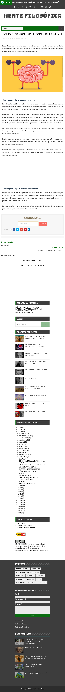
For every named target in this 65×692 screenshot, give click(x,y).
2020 (19, 431)
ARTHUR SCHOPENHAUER (34, 648)
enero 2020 (23, 457)
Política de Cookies (21, 624)
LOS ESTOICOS (30, 378)
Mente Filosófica (32, 15)
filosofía (20, 579)
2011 (19, 502)
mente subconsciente (20, 39)
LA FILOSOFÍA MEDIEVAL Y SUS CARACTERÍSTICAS (29, 478)
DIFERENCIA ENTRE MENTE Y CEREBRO (32, 465)
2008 (19, 509)
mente (11, 39)
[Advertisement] (32, 171)
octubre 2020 (23, 438)
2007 (19, 511)
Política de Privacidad (22, 627)
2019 (19, 485)
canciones (20, 576)
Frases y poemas (22, 569)
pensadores (21, 582)
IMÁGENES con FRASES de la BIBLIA (27, 307)
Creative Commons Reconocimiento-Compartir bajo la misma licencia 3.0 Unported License (30, 546)
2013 (19, 498)
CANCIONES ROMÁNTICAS (24, 311)
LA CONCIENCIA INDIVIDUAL (35, 395)
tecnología (41, 582)
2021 (19, 429)
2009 (19, 506)
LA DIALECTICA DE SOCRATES (36, 370)
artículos (36, 569)
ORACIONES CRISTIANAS (23, 526)
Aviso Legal (19, 621)
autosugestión (33, 572)
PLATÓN (22, 481)
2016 (19, 492)
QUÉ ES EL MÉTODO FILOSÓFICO (29, 469)
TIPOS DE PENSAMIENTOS (27, 483)
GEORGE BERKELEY (25, 475)
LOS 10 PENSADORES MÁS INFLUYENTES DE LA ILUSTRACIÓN (36, 2)
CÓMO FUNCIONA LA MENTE (28, 471)
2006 (19, 513)
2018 (19, 488)
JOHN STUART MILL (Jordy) (28, 467)
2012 (19, 500)
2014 (19, 496)
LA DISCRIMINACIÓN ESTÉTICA (36, 412)
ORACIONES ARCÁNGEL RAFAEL (26, 527)
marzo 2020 (23, 452)
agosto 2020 (23, 442)
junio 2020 (22, 446)
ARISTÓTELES (23, 473)
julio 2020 (22, 444)
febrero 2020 (23, 455)
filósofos (30, 579)
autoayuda (20, 572)
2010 (19, 504)
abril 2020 (22, 450)
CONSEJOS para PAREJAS (24, 312)
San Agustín (23, 459)
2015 (19, 494)
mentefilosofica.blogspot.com (38, 550)
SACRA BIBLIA (20, 524)
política (31, 582)
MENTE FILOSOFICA (21, 544)
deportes (30, 576)
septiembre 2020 (25, 440)
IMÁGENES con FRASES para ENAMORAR (28, 309)
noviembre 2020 (24, 436)
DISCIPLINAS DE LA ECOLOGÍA (36, 673)
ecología (40, 576)
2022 (19, 427)
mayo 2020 (23, 448)
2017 (19, 490)
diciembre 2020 (24, 433)
